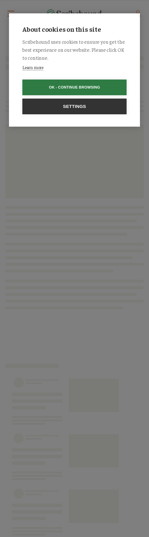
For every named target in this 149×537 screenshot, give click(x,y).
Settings (74, 106)
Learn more (32, 67)
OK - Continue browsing (74, 87)
